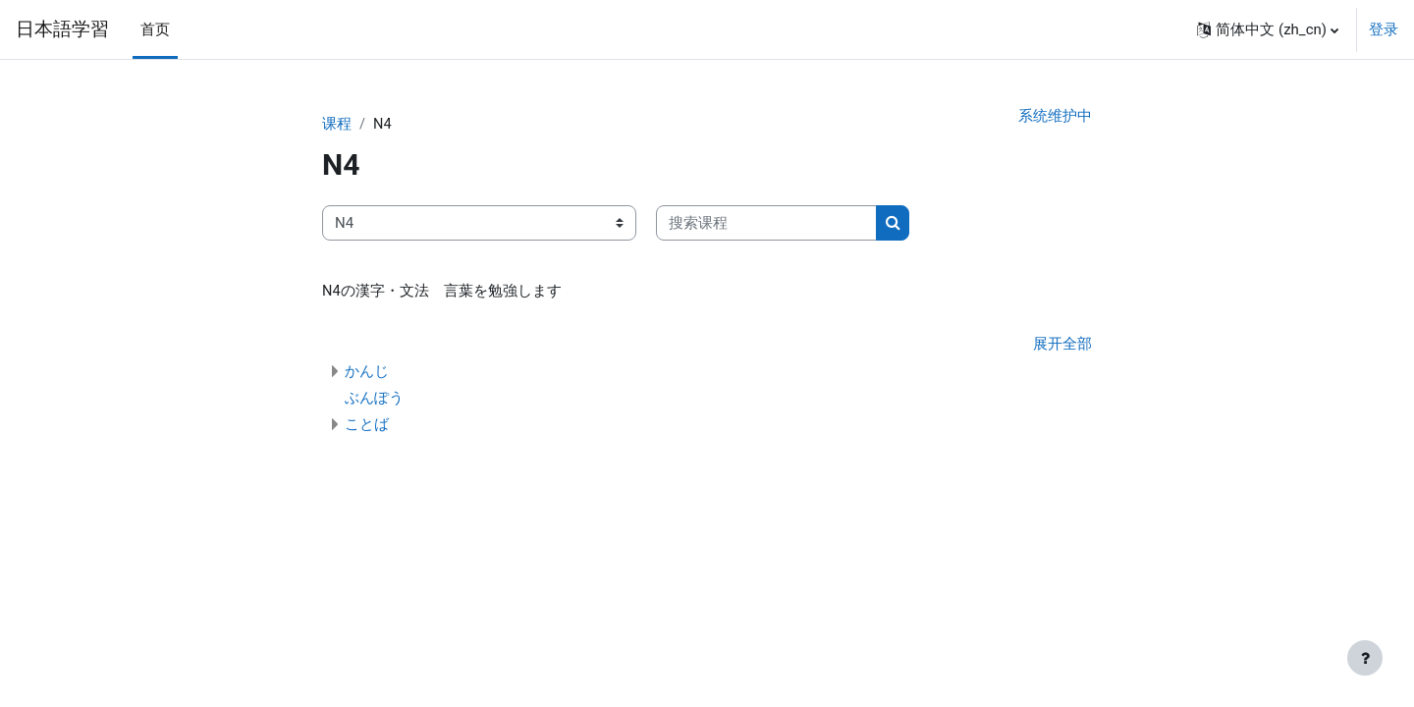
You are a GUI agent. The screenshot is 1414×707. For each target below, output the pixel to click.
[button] (1267, 29)
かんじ (367, 373)
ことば (367, 426)
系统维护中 (1055, 117)
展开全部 (1062, 346)
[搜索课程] (766, 224)
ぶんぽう (374, 399)
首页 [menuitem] (155, 29)
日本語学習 (62, 29)
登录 (1383, 29)
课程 (337, 125)
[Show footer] (1365, 658)
